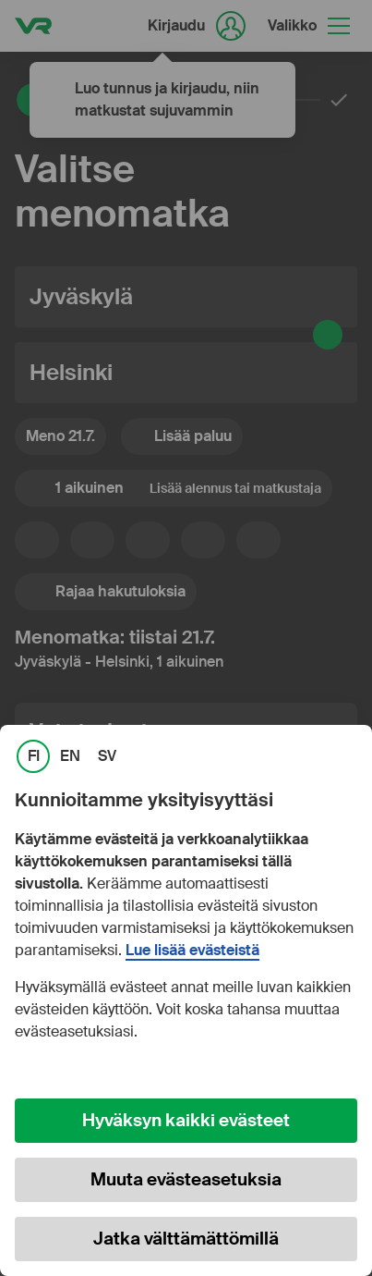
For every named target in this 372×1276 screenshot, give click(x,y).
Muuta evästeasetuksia (186, 1179)
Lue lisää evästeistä (192, 950)
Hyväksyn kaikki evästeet (186, 1120)
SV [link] (107, 756)
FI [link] (34, 756)
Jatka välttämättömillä (186, 1238)
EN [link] (70, 756)
